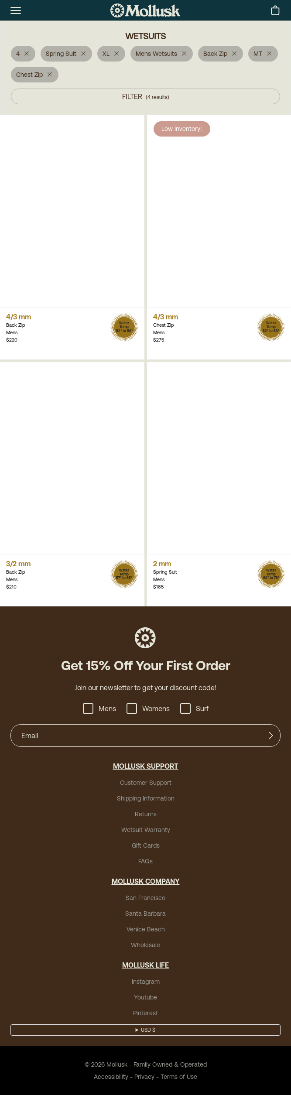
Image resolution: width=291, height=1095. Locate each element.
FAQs (145, 861)
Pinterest (145, 1012)
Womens (148, 708)
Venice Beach (146, 929)
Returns (146, 814)
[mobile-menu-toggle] (16, 10)
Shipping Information (146, 798)
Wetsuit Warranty (145, 829)
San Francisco (145, 897)
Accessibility (111, 1076)
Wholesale (145, 944)
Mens (99, 708)
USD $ (148, 1030)
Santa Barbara (145, 913)
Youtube (145, 997)
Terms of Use (179, 1076)
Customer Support (145, 782)
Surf (194, 708)
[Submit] (271, 735)
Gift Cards (146, 845)
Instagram (146, 981)
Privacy (144, 1076)
